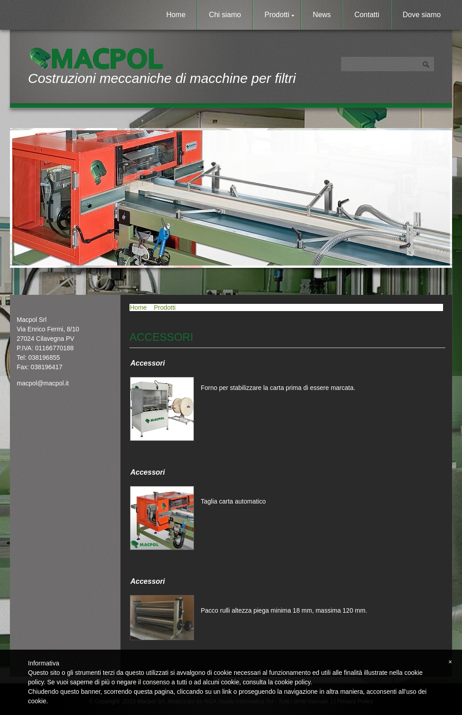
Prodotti (279, 14)
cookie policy (292, 682)
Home (175, 14)
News (322, 14)
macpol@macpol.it (43, 383)
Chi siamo (225, 14)
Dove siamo (422, 14)
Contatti (366, 14)
